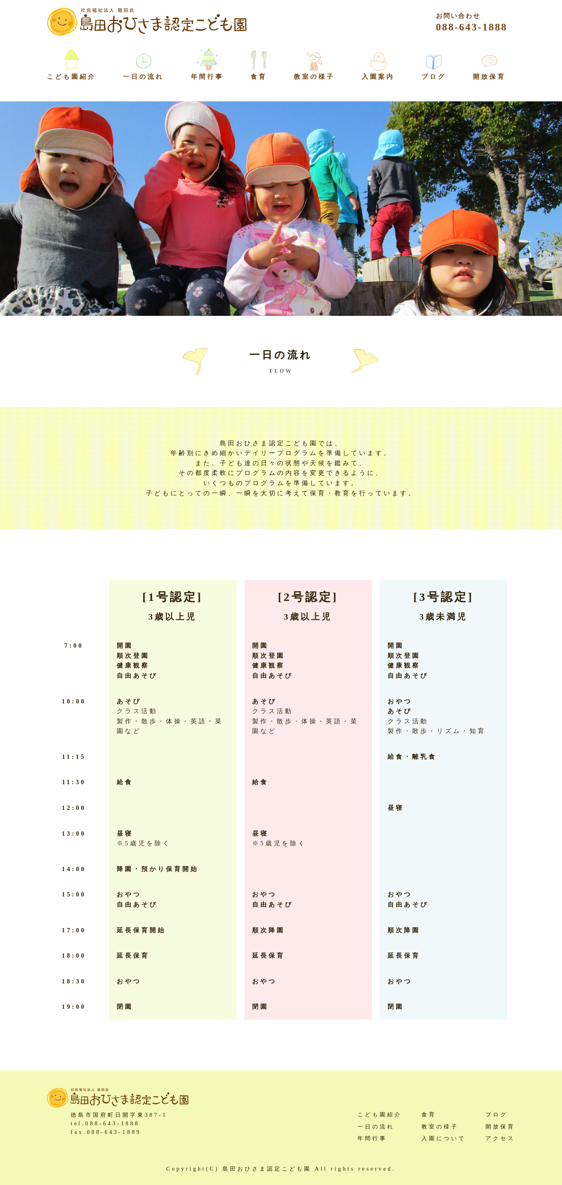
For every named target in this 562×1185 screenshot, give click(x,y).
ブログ (434, 76)
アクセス (500, 1138)
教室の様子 (314, 76)
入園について (444, 1138)
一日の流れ (143, 76)
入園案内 (378, 76)
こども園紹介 (379, 1115)
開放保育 (489, 76)
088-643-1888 (471, 22)
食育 (259, 76)
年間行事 (207, 76)
